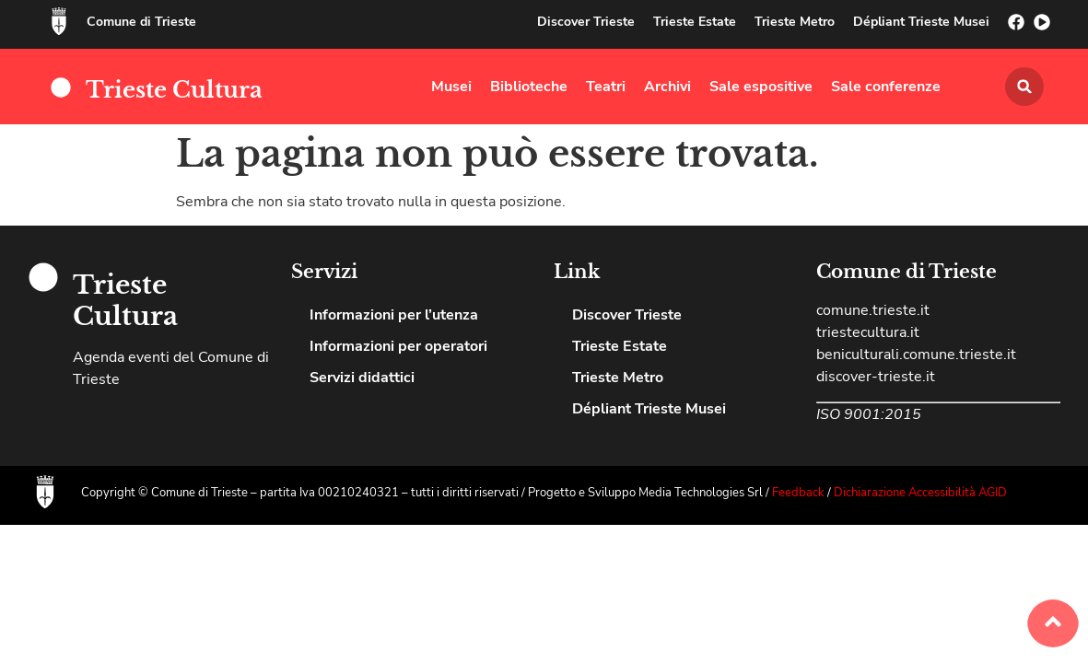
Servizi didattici (362, 377)
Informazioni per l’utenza (394, 315)
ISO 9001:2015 (868, 414)
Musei (451, 86)
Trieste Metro (795, 21)
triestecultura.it (867, 332)
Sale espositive (761, 86)
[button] (1024, 86)
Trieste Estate (694, 21)
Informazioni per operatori (398, 346)
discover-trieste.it (875, 376)
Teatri (606, 86)
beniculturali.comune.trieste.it (916, 354)
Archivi (667, 86)
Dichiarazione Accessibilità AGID (920, 492)
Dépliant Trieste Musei (921, 21)
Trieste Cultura (174, 89)
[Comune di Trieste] (59, 21)
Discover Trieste (586, 21)
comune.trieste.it (873, 310)
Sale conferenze (886, 86)
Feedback (799, 492)
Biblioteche (528, 86)
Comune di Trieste (141, 21)
